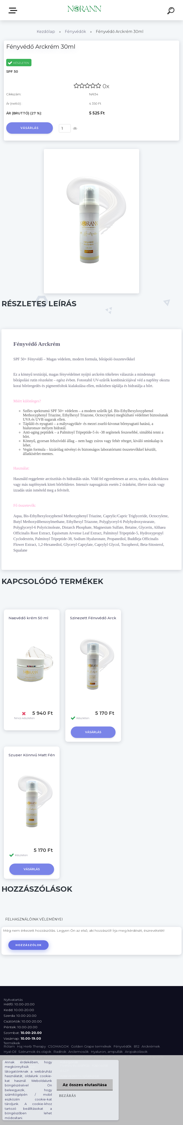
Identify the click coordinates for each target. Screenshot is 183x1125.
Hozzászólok (28, 945)
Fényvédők (75, 31)
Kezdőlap (46, 31)
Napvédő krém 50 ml (28, 618)
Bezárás (67, 1095)
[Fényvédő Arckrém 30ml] (91, 150)
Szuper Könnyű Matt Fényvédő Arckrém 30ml (51, 755)
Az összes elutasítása (85, 1085)
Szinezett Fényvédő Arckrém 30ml (102, 618)
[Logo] (84, 10)
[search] (171, 11)
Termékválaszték (14, 10)
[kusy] (65, 128)
